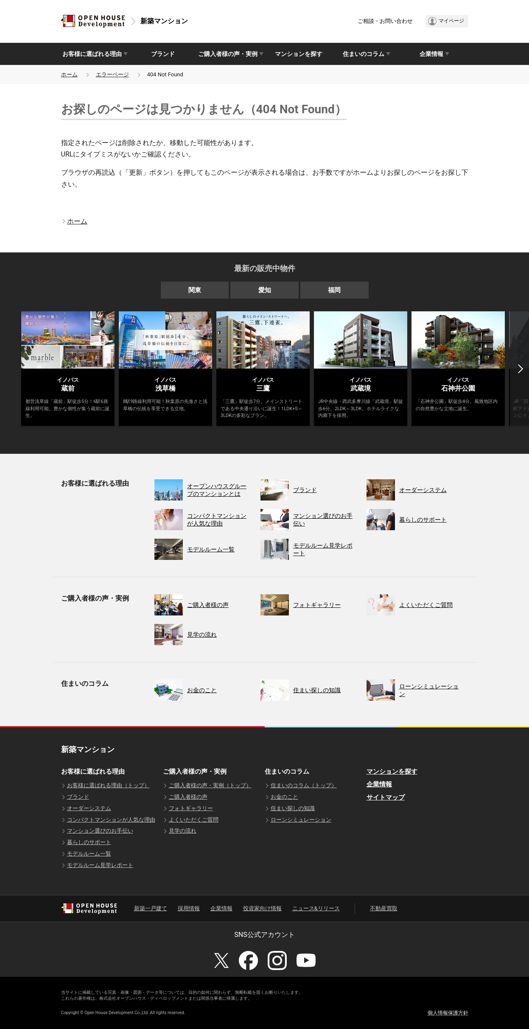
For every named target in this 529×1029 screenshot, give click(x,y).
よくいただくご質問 (193, 819)
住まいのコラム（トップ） (304, 785)
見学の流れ (182, 831)
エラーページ (112, 74)
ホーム (69, 74)
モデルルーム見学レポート (100, 865)
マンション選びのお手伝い (100, 831)
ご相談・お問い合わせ (385, 21)
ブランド (163, 53)
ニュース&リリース (316, 908)
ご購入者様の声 (188, 797)
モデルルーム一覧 (89, 853)
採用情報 (189, 908)
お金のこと (284, 797)
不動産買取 (383, 908)
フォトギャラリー (191, 808)
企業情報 (379, 784)
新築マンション (164, 21)
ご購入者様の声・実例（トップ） (210, 785)
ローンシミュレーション (301, 819)
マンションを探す (298, 53)
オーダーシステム (89, 808)
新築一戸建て (150, 908)
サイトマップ (386, 797)
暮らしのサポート (89, 842)
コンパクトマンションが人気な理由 (111, 819)
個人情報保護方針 (448, 1013)
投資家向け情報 (262, 908)
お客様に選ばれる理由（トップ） (108, 785)
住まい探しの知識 (293, 808)
